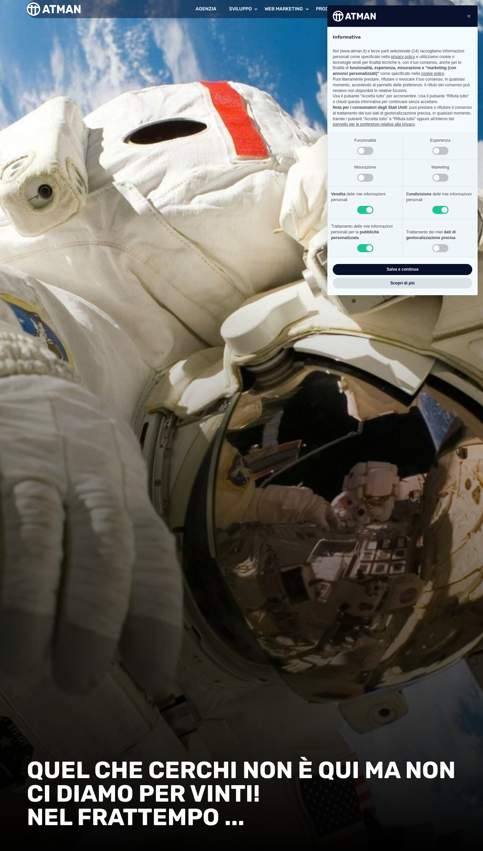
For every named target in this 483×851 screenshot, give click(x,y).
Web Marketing (284, 9)
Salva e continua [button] (403, 269)
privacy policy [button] (403, 56)
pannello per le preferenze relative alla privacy (374, 124)
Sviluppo (240, 9)
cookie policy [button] (432, 73)
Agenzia (206, 9)
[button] (469, 16)
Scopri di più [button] (402, 283)
